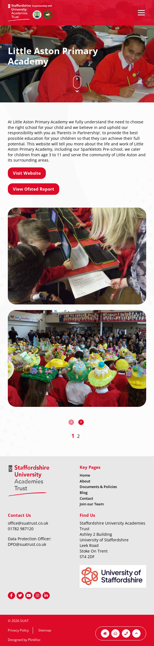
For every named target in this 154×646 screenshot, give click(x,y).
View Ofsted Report (33, 189)
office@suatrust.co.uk (28, 523)
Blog (83, 492)
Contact (86, 498)
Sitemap (44, 630)
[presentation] (71, 422)
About (85, 481)
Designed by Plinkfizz (24, 639)
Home (85, 475)
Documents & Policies (98, 486)
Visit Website (27, 173)
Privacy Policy (18, 630)
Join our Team (92, 503)
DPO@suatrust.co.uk (27, 544)
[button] (72, 436)
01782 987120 (21, 528)
